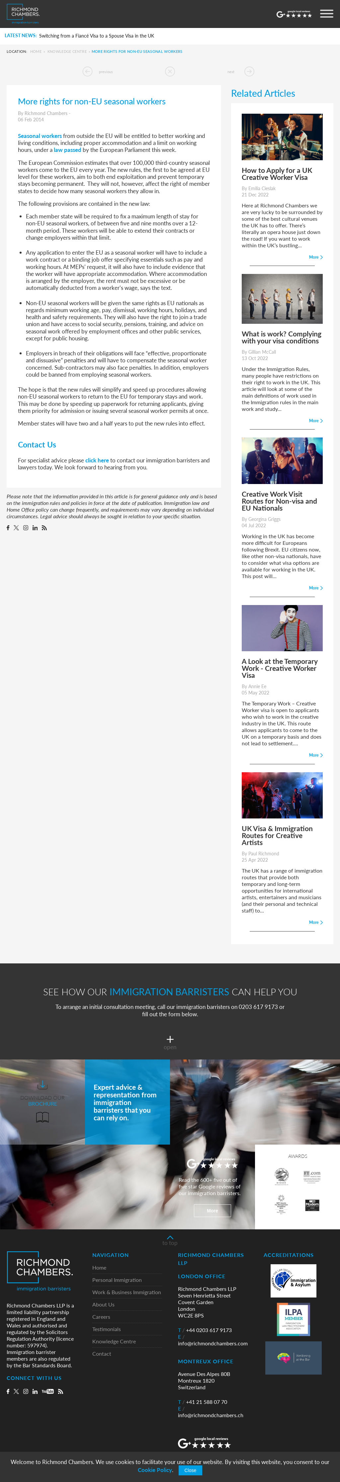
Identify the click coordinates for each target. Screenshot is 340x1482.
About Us (103, 1304)
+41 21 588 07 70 (202, 1402)
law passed (67, 150)
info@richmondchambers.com (213, 1340)
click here (97, 460)
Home (36, 51)
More (212, 1210)
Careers (101, 1316)
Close (191, 1470)
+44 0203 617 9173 (205, 1330)
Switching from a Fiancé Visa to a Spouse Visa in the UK (96, 36)
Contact (101, 1353)
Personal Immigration (117, 1280)
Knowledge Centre (67, 51)
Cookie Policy (155, 1469)
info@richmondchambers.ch (210, 1412)
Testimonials (106, 1329)
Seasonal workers (40, 136)
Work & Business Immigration (126, 1292)
